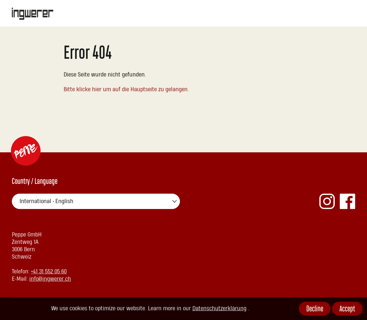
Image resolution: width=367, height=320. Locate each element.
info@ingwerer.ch (50, 279)
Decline (314, 309)
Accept (347, 309)
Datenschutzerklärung (219, 308)
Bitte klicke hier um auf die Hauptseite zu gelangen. (127, 89)
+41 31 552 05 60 (49, 271)
